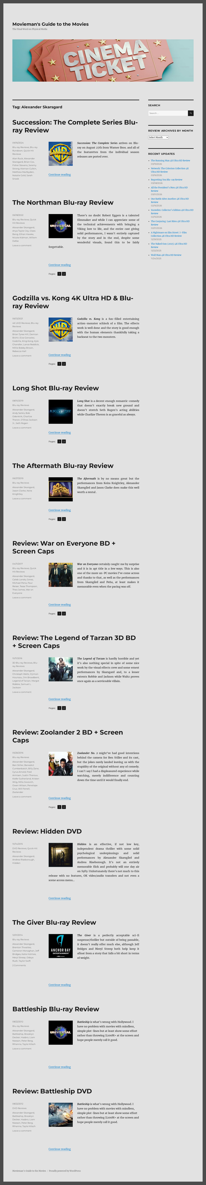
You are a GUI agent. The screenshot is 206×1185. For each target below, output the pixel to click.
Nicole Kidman (20, 237)
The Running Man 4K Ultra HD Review (170, 160)
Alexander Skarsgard (23, 227)
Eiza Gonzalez (27, 337)
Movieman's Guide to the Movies (50, 24)
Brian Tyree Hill (20, 334)
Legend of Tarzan (21, 680)
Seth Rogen (22, 423)
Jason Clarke (19, 490)
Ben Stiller (17, 765)
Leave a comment (21, 245)
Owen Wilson (19, 785)
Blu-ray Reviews (20, 147)
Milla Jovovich (25, 782)
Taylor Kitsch (29, 1044)
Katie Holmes (29, 954)
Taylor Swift (25, 961)
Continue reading (60, 174)
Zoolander (17, 792)
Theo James (18, 589)
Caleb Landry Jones (22, 579)
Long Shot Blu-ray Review (55, 388)
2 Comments (19, 965)
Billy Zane (33, 768)
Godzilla (16, 341)
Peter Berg (27, 1040)
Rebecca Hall (19, 351)
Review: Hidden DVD (47, 831)
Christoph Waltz (20, 674)
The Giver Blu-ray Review (54, 922)
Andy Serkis (18, 413)
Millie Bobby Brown (22, 347)
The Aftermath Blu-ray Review (62, 466)
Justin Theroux (30, 775)
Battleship (17, 1034)
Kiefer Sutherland (21, 778)
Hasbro (24, 1037)
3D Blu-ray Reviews (22, 662)
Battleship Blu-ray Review (55, 1009)
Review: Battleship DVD (52, 1091)
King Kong (27, 341)
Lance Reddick (31, 344)
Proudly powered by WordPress (65, 1171)
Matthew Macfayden (23, 172)
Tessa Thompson (28, 586)
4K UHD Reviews (21, 323)
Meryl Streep (19, 957)
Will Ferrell (24, 788)
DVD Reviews (19, 848)
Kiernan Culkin (28, 168)
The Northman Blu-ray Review (62, 202)
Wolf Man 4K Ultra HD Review (166, 255)
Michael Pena (19, 583)
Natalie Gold (19, 175)
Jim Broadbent (31, 677)
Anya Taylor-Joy (20, 230)
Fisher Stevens (20, 165)
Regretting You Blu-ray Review (166, 179)
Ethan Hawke (26, 234)
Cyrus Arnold (19, 772)
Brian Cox (29, 162)
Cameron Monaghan (23, 950)
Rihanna (16, 1044)
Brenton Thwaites (21, 947)
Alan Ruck (17, 158)
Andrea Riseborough (23, 859)
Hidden (16, 863)
